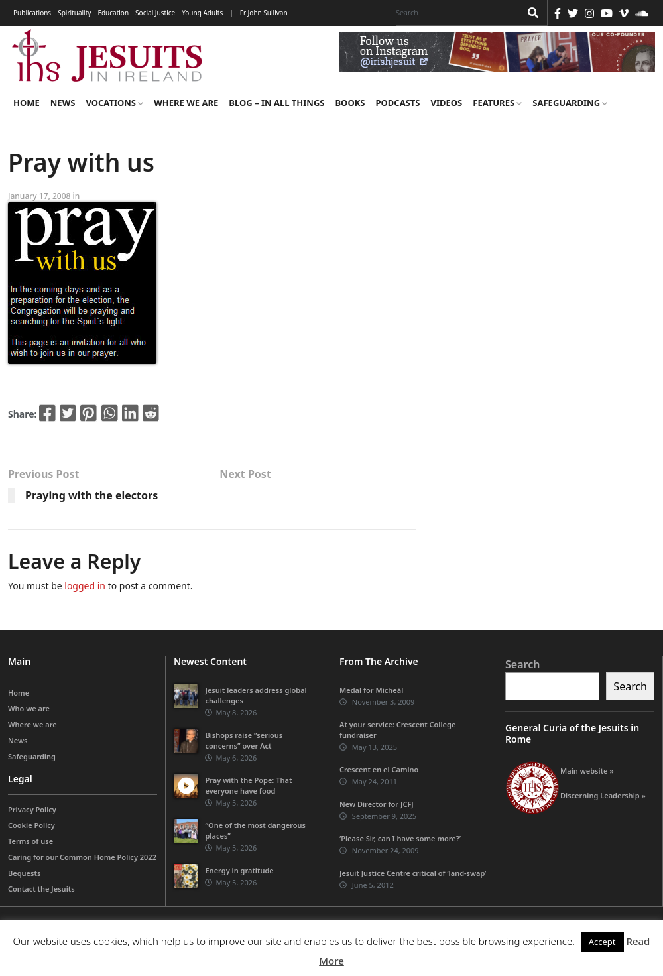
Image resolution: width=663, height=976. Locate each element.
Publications (32, 12)
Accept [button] (602, 941)
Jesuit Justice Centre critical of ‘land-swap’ (413, 873)
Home (26, 103)
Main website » (587, 771)
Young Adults (202, 12)
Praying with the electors (91, 495)
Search (522, 664)
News (63, 103)
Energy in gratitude (239, 870)
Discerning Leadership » (603, 795)
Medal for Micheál (371, 690)
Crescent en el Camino (378, 769)
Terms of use (30, 841)
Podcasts (397, 103)
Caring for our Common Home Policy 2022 (82, 857)
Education (113, 12)
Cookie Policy (31, 825)
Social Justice (155, 12)
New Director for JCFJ (376, 804)
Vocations (114, 103)
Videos (447, 103)
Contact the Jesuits (41, 889)
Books (350, 103)
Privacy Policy (32, 809)
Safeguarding (569, 103)
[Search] (455, 12)
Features (497, 103)
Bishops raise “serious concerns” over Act (243, 740)
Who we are (29, 708)
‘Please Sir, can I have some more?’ (400, 838)
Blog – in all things (276, 103)
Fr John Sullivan (264, 12)
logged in (84, 586)
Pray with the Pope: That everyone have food (248, 785)
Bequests (24, 873)
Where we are (186, 103)
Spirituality (74, 12)
